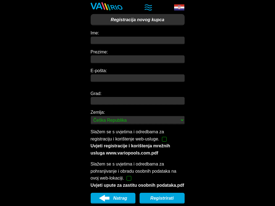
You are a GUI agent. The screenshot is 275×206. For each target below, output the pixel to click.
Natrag (113, 198)
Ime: (95, 33)
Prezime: (99, 52)
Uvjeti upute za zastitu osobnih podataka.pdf (137, 185)
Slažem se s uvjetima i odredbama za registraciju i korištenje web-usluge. (130, 142)
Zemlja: (98, 112)
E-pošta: (99, 70)
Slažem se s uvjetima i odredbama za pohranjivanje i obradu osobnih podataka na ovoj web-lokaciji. (137, 175)
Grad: (96, 93)
